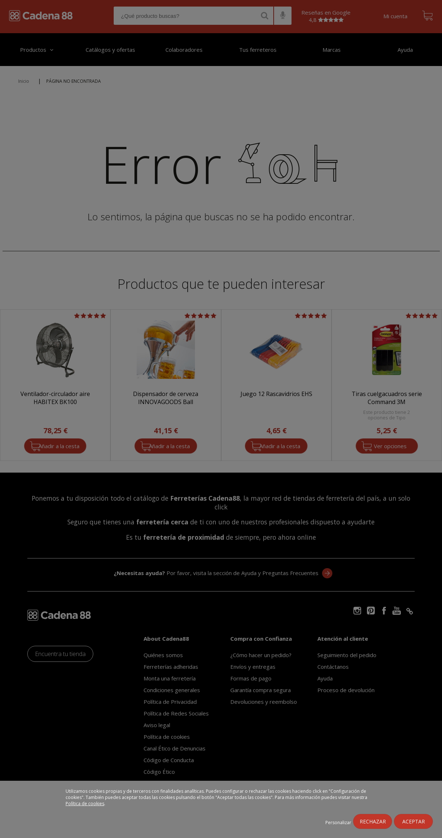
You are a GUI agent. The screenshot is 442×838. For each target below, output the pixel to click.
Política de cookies (85, 803)
